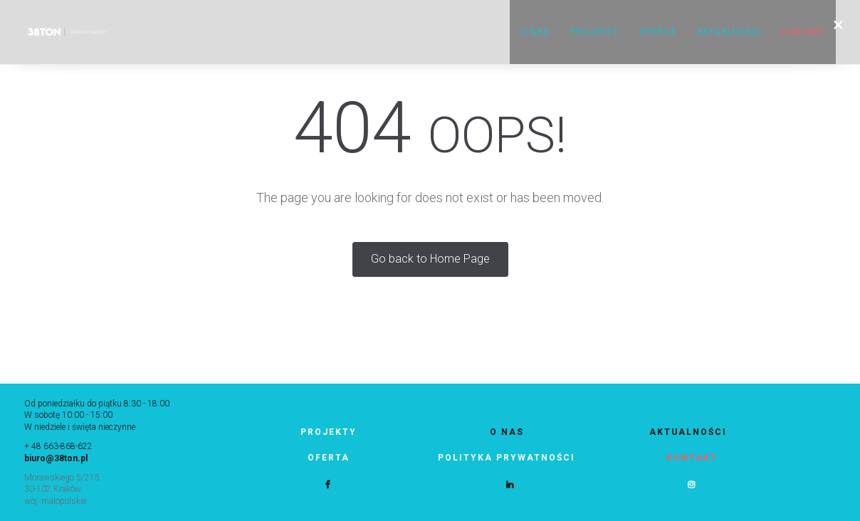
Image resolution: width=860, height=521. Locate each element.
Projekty (594, 32)
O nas (534, 32)
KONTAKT (803, 32)
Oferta (657, 32)
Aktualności (729, 32)
